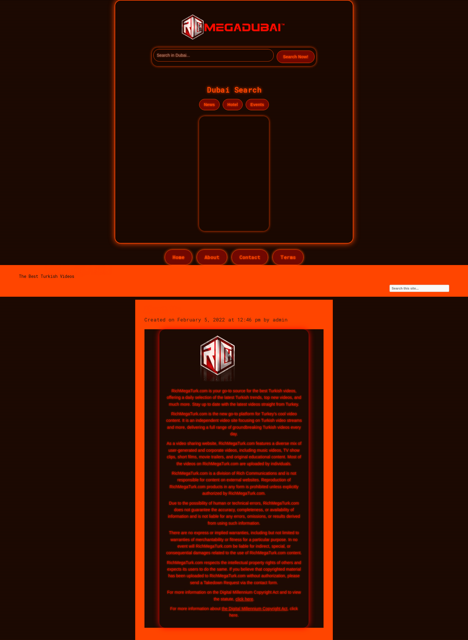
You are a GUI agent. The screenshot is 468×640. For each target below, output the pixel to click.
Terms (288, 257)
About (211, 257)
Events (257, 104)
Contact (249, 257)
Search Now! (295, 56)
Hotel (232, 104)
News (209, 104)
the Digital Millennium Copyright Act (254, 608)
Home (178, 257)
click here (244, 599)
